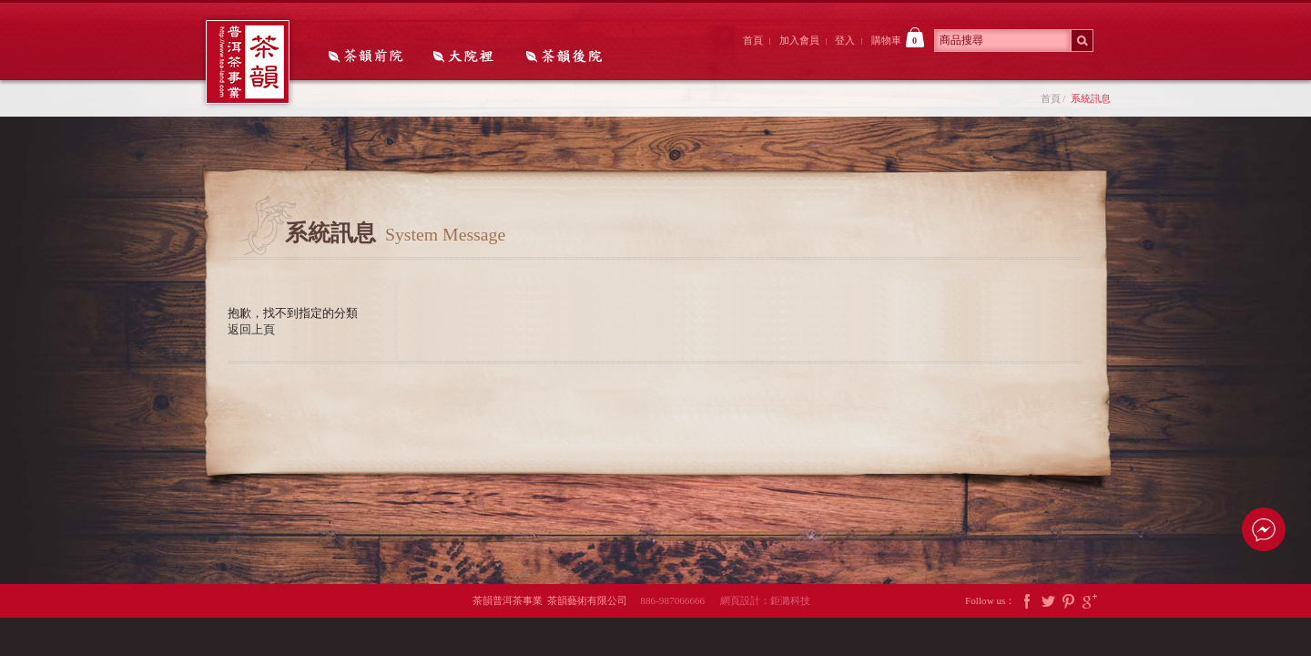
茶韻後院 (568, 57)
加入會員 (799, 40)
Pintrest (1069, 601)
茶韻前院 (367, 57)
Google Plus (1090, 601)
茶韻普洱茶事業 (247, 62)
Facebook (1027, 601)
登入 (845, 40)
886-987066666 (678, 600)
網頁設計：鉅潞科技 (765, 600)
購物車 (897, 37)
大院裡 (468, 57)
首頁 (753, 40)
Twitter (1048, 601)
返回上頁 (251, 329)
